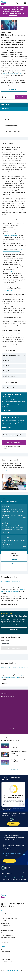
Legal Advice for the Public (8, 920)
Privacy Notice (4, 932)
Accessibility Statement (7, 930)
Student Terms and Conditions (9, 918)
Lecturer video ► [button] (14, 89)
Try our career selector (14, 648)
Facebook (20, 904)
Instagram (4, 904)
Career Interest (5, 640)
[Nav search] (17, 3)
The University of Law (12, 970)
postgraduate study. (7, 290)
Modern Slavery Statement (8, 937)
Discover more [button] (14, 629)
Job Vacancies (4, 942)
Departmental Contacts (7, 913)
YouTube (13, 904)
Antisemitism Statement (7, 935)
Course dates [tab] (5, 581)
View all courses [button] (14, 729)
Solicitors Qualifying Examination (12, 73)
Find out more (13, 15)
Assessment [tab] (16, 581)
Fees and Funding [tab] (19, 667)
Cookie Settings (5, 966)
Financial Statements (6, 928)
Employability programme (11, 235)
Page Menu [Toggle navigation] (6, 97)
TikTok (11, 906)
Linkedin (4, 906)
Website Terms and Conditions (9, 916)
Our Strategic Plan (5, 925)
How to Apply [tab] (6, 667)
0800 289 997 (5, 954)
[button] (21, 97)
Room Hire (3, 940)
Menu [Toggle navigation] (23, 3)
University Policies (5, 923)
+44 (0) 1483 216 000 (6, 961)
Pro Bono (13, 272)
